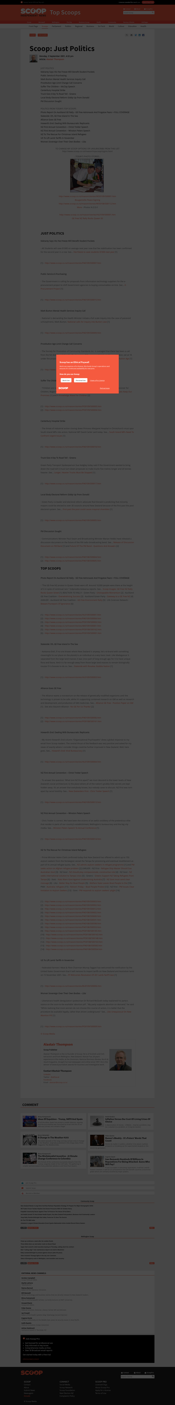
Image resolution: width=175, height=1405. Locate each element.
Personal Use (81, 380)
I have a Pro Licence (97, 380)
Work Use (66, 380)
